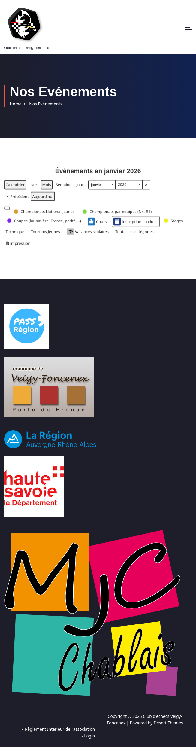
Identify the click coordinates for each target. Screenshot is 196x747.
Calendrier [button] (15, 189)
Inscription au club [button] (134, 225)
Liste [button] (32, 189)
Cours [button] (97, 225)
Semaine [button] (63, 188)
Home (16, 104)
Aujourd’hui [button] (42, 200)
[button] (17, 200)
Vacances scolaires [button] (88, 235)
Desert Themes (168, 723)
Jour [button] (80, 188)
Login (89, 736)
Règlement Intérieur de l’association (60, 729)
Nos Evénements (45, 104)
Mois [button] (46, 188)
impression (18, 248)
